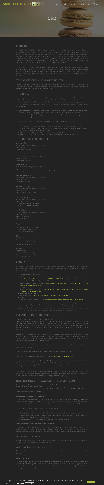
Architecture (74, 4)
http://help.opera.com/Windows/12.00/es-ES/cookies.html (64, 300)
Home (57, 4)
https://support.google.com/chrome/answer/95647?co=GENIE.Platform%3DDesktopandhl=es (50, 279)
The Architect (65, 4)
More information (29, 482)
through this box (29, 483)
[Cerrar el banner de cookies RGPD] (96, 482)
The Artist (96, 4)
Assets (89, 4)
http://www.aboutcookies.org (63, 356)
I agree (90, 482)
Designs (82, 4)
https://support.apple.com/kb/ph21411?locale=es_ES (51, 295)
